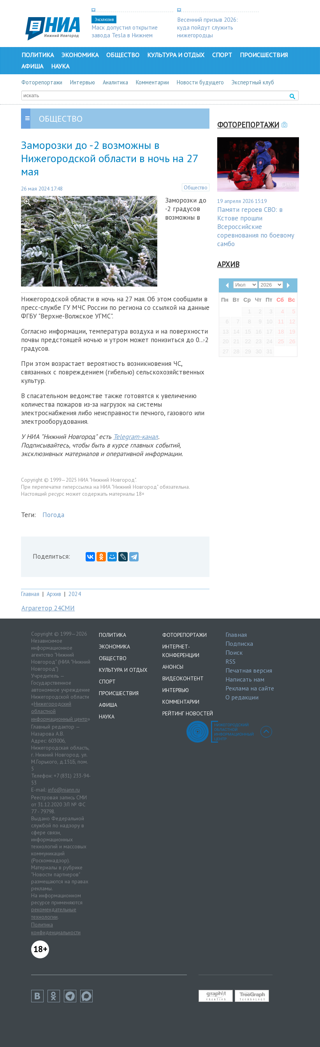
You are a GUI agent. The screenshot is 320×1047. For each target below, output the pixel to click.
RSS (230, 661)
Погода (53, 514)
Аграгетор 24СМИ (48, 608)
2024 (75, 594)
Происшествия (264, 55)
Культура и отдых (175, 55)
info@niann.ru (64, 789)
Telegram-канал (135, 436)
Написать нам (244, 679)
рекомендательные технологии (53, 913)
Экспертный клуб (253, 82)
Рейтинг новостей (187, 713)
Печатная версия (248, 670)
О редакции (241, 697)
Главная (30, 594)
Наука (60, 66)
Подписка (239, 643)
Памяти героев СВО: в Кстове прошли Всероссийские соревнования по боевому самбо (255, 226)
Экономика (80, 55)
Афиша (32, 66)
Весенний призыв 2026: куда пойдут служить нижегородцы (207, 27)
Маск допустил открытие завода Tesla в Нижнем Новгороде (124, 35)
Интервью (82, 82)
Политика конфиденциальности (56, 928)
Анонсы (172, 666)
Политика (37, 55)
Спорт (222, 55)
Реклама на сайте (249, 688)
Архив (54, 594)
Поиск (234, 652)
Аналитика (115, 82)
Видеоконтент (183, 678)
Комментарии (152, 82)
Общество (122, 55)
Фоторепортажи (41, 82)
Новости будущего (200, 82)
